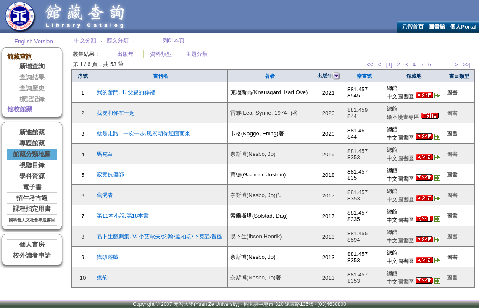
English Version (33, 41)
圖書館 (437, 27)
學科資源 (32, 176)
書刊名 (160, 76)
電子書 (32, 187)
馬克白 (105, 154)
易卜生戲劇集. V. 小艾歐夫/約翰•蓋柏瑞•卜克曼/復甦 (159, 236)
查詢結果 (32, 77)
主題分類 (197, 54)
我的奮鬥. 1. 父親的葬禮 (126, 92)
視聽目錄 (32, 165)
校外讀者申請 (32, 255)
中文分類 (85, 40)
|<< (370, 64)
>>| (467, 64)
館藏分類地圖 (32, 154)
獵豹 (102, 277)
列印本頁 (173, 40)
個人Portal (463, 27)
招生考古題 (32, 198)
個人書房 (32, 244)
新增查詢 (32, 66)
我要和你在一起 (116, 113)
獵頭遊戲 (107, 257)
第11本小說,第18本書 (123, 216)
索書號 (364, 76)
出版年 (125, 54)
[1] (389, 64)
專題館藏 (32, 143)
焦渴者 (105, 195)
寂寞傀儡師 (110, 174)
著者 (270, 76)
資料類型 (161, 54)
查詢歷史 (32, 88)
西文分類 (118, 40)
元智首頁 (413, 27)
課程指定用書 (32, 208)
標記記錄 (32, 99)
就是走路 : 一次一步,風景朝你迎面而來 (143, 133)
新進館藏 (32, 132)
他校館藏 (19, 109)
